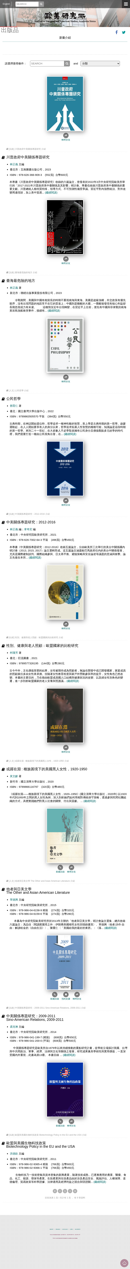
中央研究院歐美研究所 (65, 17)
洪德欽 (14, 1153)
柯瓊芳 (14, 652)
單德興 (14, 899)
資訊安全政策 (65, 1229)
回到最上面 (124, 1263)
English (6, 4)
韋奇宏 (28, 529)
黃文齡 (14, 776)
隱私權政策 (58, 1229)
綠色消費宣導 (77, 1229)
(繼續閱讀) (51, 192)
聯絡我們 (51, 1229)
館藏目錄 (60, 869)
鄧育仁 (14, 405)
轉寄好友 (66, 137)
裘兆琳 (14, 1026)
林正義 (14, 164)
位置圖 (71, 1229)
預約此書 (66, 996)
